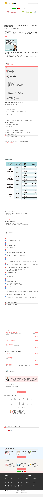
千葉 (21, 478)
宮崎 (11, 486)
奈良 (18, 482)
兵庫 (14, 482)
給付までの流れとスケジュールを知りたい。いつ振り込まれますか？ (16, 86)
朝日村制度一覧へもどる (22, 392)
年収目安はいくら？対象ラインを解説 (12, 72)
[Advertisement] (21, 19)
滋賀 (5, 482)
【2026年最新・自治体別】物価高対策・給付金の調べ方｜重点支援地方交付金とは (22, 413)
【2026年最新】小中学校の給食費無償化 (17, 412)
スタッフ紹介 (34, 482)
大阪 (11, 482)
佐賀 (18, 485)
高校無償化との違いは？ (11, 83)
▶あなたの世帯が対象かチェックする (10, 142)
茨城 (8, 478)
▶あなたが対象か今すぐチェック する (10, 64)
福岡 (14, 485)
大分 (8, 486)
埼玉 (18, 478)
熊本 (5, 486)
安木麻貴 (8, 28)
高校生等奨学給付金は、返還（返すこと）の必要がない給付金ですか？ (16, 93)
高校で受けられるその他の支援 (11, 97)
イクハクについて (28, 478)
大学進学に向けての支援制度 (11, 99)
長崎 (21, 485)
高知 (11, 485)
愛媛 (8, 485)
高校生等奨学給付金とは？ (10, 70)
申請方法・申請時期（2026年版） (11, 76)
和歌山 (21, 482)
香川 (5, 485)
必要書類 (8, 77)
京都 (8, 482)
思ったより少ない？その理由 (11, 75)
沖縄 (18, 486)
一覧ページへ (21, 457)
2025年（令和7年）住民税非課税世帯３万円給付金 (18, 410)
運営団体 (34, 485)
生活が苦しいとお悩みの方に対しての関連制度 (13, 98)
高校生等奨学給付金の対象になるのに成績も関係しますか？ (15, 85)
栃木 (11, 478)
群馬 (14, 478)
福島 (5, 478)
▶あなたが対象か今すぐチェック (9, 112)
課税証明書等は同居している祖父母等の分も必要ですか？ (15, 92)
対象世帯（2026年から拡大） (11, 71)
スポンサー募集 (34, 478)
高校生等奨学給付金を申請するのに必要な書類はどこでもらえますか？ (16, 84)
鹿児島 (15, 486)
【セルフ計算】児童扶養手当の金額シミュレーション (19, 411)
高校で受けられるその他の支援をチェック (11, 219)
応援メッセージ (27, 482)
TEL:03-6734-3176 (7, 387)
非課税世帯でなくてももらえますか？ (12, 82)
